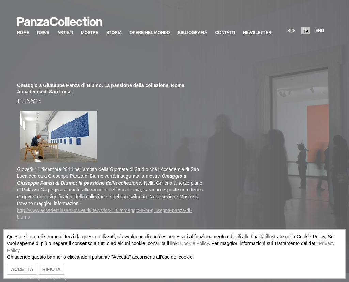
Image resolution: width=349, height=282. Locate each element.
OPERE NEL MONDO (150, 32)
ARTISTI (65, 32)
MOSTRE (89, 32)
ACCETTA (22, 269)
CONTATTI (225, 32)
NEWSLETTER (257, 32)
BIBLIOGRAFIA (193, 32)
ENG (319, 30)
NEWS (43, 32)
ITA (306, 31)
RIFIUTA (51, 269)
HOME (23, 32)
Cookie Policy (194, 243)
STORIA (114, 32)
